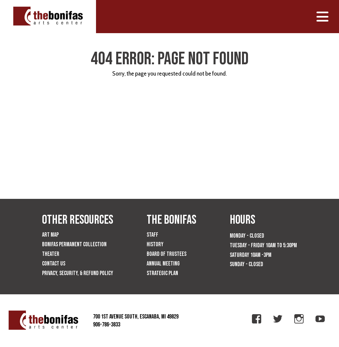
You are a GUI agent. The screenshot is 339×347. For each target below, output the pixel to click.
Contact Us (53, 263)
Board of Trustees (166, 254)
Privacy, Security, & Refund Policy (77, 273)
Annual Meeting (163, 263)
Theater (50, 254)
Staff (152, 234)
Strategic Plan (162, 273)
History (155, 244)
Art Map (50, 234)
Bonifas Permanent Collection (74, 244)
